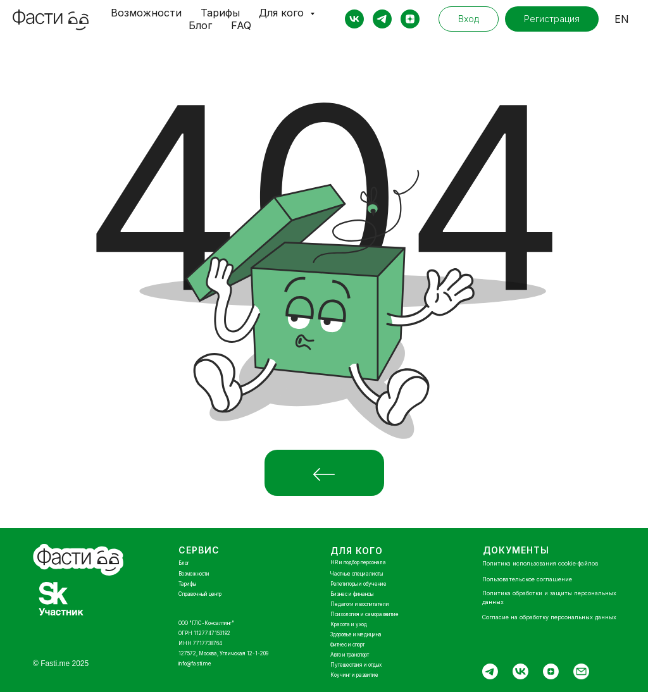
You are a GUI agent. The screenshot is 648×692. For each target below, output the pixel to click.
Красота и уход (348, 624)
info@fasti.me (194, 663)
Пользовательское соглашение (527, 579)
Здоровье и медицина (356, 634)
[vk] (354, 18)
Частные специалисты (356, 574)
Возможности (146, 12)
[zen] (410, 18)
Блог (200, 25)
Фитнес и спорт (347, 644)
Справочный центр (199, 594)
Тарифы (220, 12)
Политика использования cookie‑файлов (540, 563)
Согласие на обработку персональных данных (549, 617)
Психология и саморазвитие (364, 614)
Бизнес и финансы (351, 594)
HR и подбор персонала (358, 562)
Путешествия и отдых (356, 665)
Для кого (283, 12)
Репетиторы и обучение (358, 584)
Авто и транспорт (349, 655)
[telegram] (382, 18)
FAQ (241, 25)
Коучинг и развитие (354, 675)
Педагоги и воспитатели (359, 604)
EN (621, 19)
